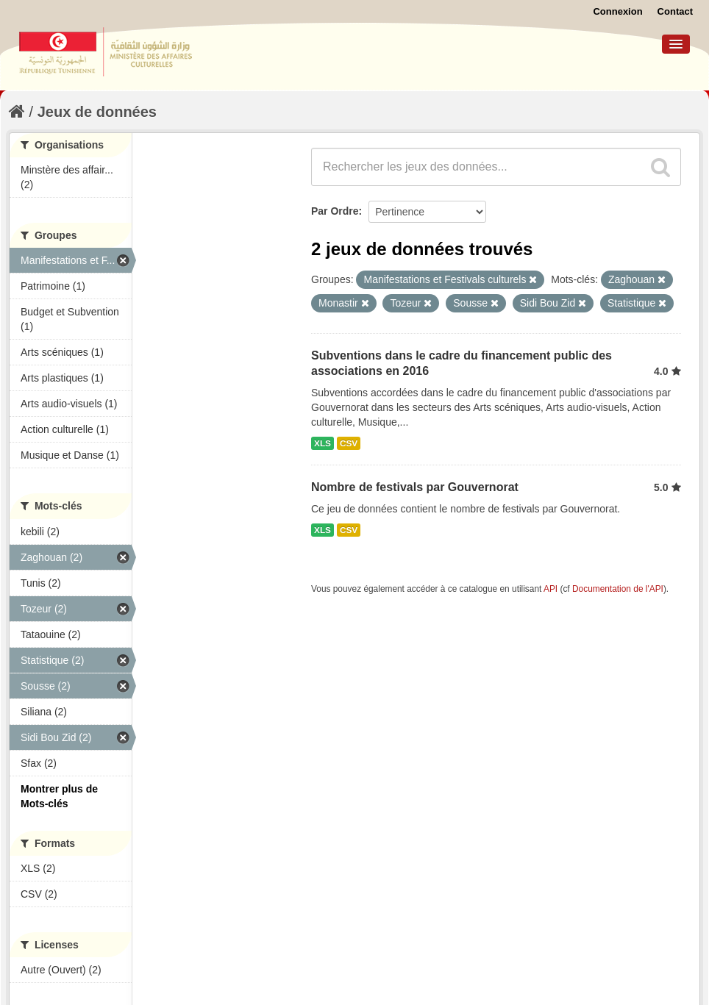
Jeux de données (97, 112)
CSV (348, 443)
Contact (675, 11)
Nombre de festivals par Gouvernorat (415, 487)
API (550, 589)
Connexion (617, 11)
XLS (322, 443)
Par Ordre (335, 211)
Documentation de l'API (617, 589)
